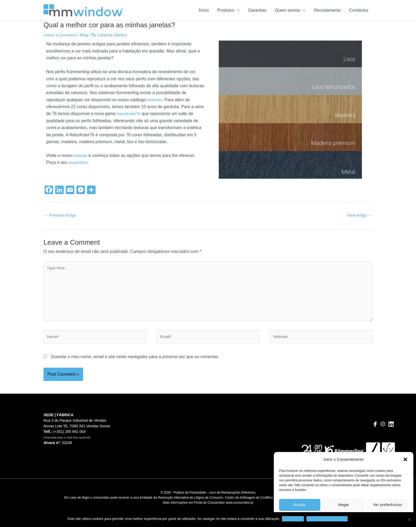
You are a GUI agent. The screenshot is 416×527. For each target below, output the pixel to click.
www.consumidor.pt (239, 507)
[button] (405, 459)
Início (204, 10)
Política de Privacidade (190, 497)
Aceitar (299, 504)
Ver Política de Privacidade (327, 519)
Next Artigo (359, 215)
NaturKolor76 (129, 113)
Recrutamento (327, 10)
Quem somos (287, 10)
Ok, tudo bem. (294, 519)
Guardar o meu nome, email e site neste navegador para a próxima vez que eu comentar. (135, 361)
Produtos (225, 10)
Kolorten (155, 100)
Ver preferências (387, 504)
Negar (343, 504)
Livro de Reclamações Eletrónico (232, 497)
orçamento (79, 162)
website (81, 155)
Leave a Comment (61, 35)
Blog (86, 35)
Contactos (358, 10)
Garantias (257, 10)
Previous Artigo (61, 215)
